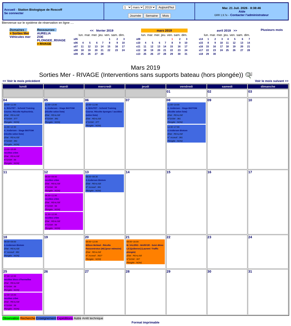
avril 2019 (224, 30)
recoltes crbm (11, 153)
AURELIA (44, 33)
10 (123, 42)
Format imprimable (145, 322)
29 (171, 53)
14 (102, 46)
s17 (201, 50)
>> (235, 30)
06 (87, 100)
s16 (201, 46)
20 (96, 50)
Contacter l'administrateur (249, 15)
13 (96, 46)
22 (109, 50)
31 (186, 53)
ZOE (40, 37)
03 (250, 91)
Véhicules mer (20, 37)
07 (127, 100)
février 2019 (104, 30)
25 (82, 53)
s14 (201, 39)
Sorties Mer (20, 33)
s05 (76, 39)
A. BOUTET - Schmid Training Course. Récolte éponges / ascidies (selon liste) (104, 111)
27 (96, 53)
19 (89, 50)
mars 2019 (164, 30)
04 (5, 100)
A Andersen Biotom (177, 130)
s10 (138, 42)
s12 (138, 50)
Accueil (9, 9)
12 (89, 46)
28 (102, 53)
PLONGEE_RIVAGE (51, 40)
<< (92, 30)
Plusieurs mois (272, 30)
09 (209, 100)
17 (123, 46)
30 (179, 53)
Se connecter (14, 13)
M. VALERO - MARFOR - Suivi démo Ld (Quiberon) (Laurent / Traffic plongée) (144, 248)
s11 (138, 46)
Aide (241, 11)
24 (123, 50)
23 (116, 50)
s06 (76, 42)
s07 (76, 46)
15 (109, 46)
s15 (201, 42)
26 (89, 53)
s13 (138, 53)
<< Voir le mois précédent (21, 81)
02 (209, 91)
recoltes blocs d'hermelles (17, 279)
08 (168, 100)
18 (82, 50)
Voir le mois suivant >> (271, 81)
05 (46, 100)
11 (82, 46)
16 (116, 46)
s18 (201, 53)
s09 (76, 53)
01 (168, 91)
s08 (76, 50)
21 (102, 50)
